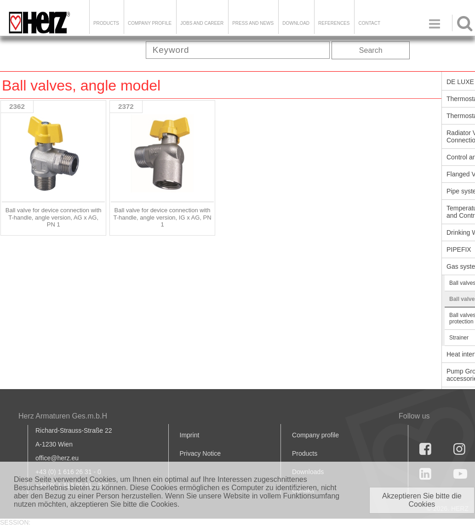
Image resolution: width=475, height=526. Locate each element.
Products (106, 23)
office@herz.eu (57, 458)
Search (371, 50)
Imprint (190, 435)
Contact (369, 23)
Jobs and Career (201, 23)
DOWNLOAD (295, 23)
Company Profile (150, 23)
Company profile (315, 435)
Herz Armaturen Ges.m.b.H (62, 416)
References (333, 23)
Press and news (253, 23)
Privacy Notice (200, 453)
